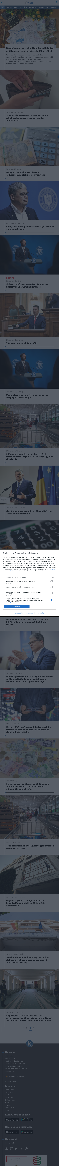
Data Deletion (19, 613)
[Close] (55, 553)
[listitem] (29, 578)
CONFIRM (16, 606)
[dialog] (29, 583)
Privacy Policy (40, 613)
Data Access (29, 613)
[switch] (51, 581)
